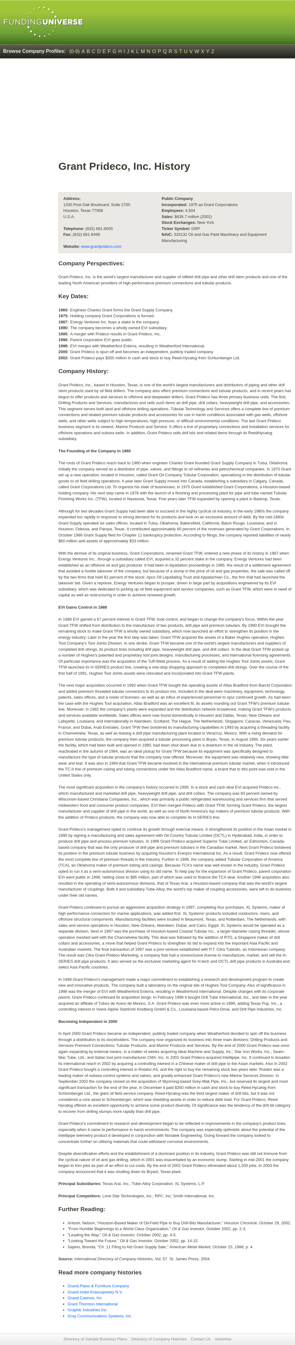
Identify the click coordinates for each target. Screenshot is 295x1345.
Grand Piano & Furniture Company (98, 1286)
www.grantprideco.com (101, 246)
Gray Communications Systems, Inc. (100, 1316)
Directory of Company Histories (159, 1339)
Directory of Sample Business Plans (95, 1339)
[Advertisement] (175, 112)
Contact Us (200, 1339)
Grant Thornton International (93, 1304)
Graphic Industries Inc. (88, 1310)
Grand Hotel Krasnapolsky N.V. (95, 1292)
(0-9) (74, 51)
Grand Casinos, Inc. (85, 1298)
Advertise (223, 1339)
